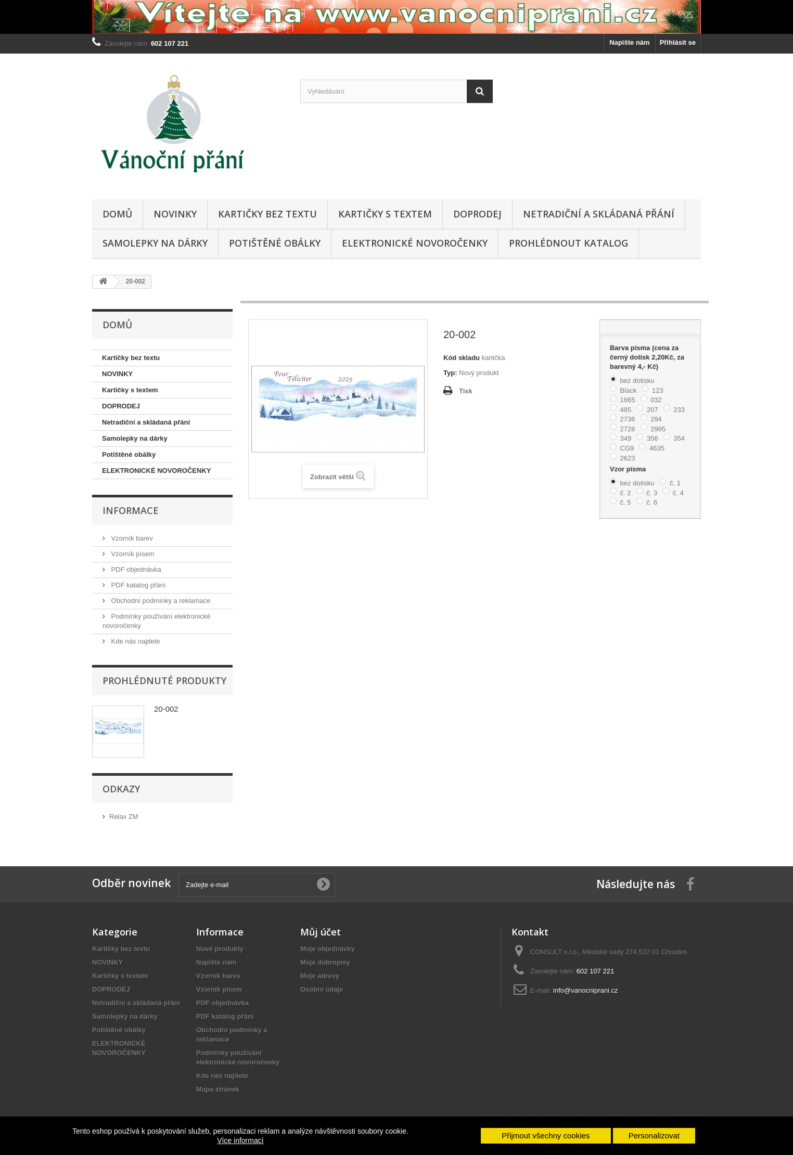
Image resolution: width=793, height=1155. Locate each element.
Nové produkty (220, 949)
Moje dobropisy (325, 962)
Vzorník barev (131, 538)
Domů (117, 214)
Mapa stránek (217, 1089)
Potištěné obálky (275, 243)
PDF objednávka (135, 569)
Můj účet (320, 932)
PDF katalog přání (137, 585)
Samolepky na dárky (155, 243)
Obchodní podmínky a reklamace (159, 601)
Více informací (240, 1140)
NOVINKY (175, 214)
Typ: (450, 373)
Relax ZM (123, 816)
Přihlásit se (678, 42)
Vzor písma (629, 469)
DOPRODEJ (477, 214)
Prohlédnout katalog (568, 243)
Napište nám (629, 42)
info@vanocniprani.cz (585, 990)
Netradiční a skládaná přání (598, 214)
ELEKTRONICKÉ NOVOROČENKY (415, 243)
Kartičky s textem (385, 214)
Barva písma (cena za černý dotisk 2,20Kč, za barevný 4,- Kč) (647, 357)
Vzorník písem (132, 554)
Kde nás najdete (134, 641)
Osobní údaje (321, 989)
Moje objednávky (327, 949)
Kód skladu (461, 358)
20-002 (166, 708)
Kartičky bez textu (267, 214)
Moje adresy (319, 976)
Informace (131, 510)
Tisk (465, 391)
